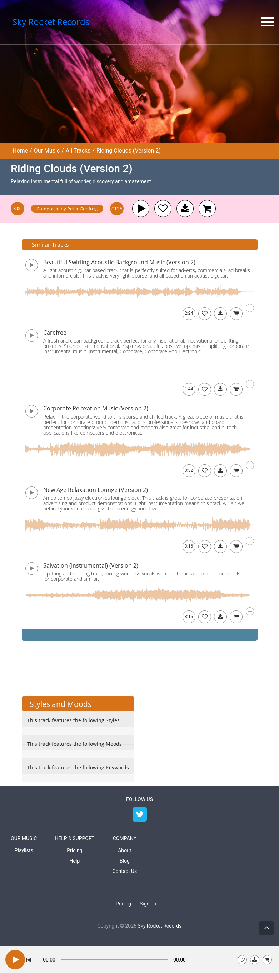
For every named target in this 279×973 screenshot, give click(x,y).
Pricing (74, 850)
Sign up (148, 904)
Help (75, 861)
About (124, 850)
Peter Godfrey (82, 208)
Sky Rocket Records (159, 926)
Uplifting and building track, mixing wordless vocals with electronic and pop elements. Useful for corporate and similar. (146, 576)
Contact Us (124, 871)
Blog (125, 861)
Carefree (54, 332)
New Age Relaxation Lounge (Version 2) (95, 490)
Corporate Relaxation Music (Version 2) (95, 408)
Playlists (24, 850)
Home (20, 150)
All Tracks (78, 150)
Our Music (47, 150)
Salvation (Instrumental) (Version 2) (90, 565)
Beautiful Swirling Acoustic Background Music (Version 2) (119, 262)
